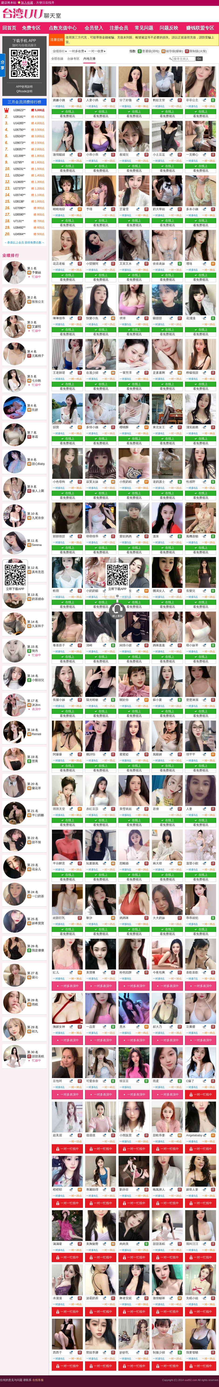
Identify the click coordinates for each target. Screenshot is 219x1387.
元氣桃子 (38, 355)
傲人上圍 (38, 491)
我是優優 (38, 950)
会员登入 (94, 28)
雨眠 (35, 1004)
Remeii (36, 734)
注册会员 (119, 28)
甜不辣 (36, 842)
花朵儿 (36, 869)
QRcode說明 (24, 91)
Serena (37, 545)
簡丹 (35, 651)
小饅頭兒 (38, 680)
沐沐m (36, 705)
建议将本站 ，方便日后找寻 (27, 2)
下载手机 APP (24, 41)
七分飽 (36, 380)
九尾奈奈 (38, 518)
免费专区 (31, 28)
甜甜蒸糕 (38, 1056)
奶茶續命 (38, 599)
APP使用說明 (24, 86)
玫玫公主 (38, 301)
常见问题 (144, 28)
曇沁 (35, 977)
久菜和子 (38, 626)
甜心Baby (38, 464)
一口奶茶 (38, 896)
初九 (35, 1031)
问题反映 (169, 28)
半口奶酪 (38, 815)
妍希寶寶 (38, 923)
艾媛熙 (36, 326)
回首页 (9, 28)
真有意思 (38, 572)
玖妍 (35, 409)
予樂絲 (36, 272)
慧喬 (35, 761)
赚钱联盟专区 (200, 28)
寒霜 (35, 436)
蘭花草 (36, 788)
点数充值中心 (63, 28)
